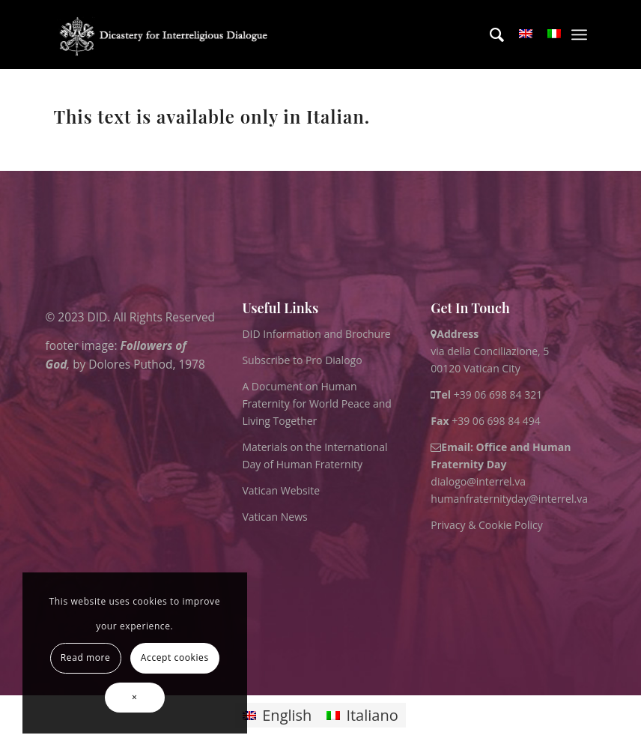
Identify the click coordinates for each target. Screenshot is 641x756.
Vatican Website (281, 490)
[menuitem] (489, 34)
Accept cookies (175, 657)
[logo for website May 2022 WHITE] (166, 34)
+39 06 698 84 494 (486, 421)
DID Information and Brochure (316, 334)
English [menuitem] (287, 715)
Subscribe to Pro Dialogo (302, 360)
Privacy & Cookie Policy (486, 525)
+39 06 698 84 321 (498, 394)
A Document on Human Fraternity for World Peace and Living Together (317, 403)
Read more (86, 657)
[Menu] (579, 34)
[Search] (489, 34)
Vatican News (274, 516)
